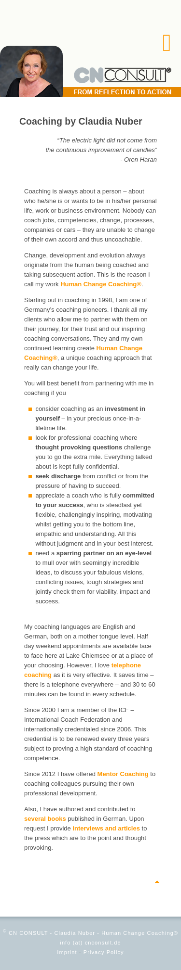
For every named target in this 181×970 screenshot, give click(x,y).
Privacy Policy (104, 952)
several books (45, 818)
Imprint (67, 952)
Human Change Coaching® (100, 284)
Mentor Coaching (123, 774)
